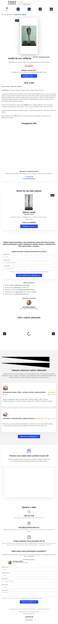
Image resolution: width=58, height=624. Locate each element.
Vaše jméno (7, 254)
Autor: (41, 57)
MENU (7, 10)
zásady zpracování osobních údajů (38, 271)
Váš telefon (7, 266)
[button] (4, 333)
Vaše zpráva (5, 590)
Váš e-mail (7, 260)
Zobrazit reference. (27, 4)
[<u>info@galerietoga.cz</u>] (29, 523)
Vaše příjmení (6, 573)
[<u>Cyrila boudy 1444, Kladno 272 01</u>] (29, 537)
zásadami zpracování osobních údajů (31, 598)
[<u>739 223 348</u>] (29, 511)
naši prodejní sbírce (40, 72)
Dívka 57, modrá (29, 212)
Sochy (17, 20)
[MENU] (7, 8)
